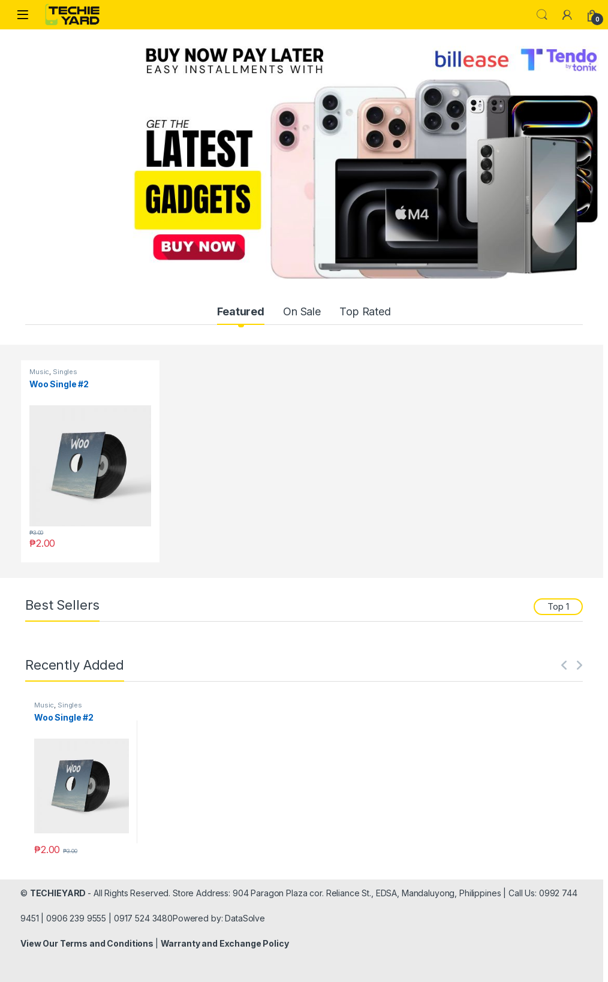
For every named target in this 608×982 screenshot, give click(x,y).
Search (542, 15)
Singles (65, 372)
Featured (240, 311)
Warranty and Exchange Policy (225, 943)
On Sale (302, 311)
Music (39, 372)
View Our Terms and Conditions (87, 943)
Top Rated (365, 311)
